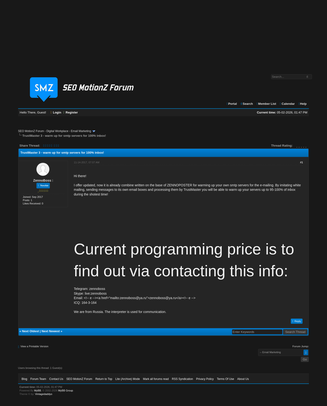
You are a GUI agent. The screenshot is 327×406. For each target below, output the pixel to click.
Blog (24, 379)
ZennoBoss (42, 180)
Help (302, 103)
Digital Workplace (57, 131)
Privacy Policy (205, 379)
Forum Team (38, 379)
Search (246, 103)
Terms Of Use (225, 379)
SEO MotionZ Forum (31, 131)
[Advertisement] (164, 35)
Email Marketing (81, 131)
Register (70, 112)
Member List (266, 103)
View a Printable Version (34, 346)
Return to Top (103, 379)
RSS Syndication (182, 379)
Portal (231, 103)
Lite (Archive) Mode (127, 379)
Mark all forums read (156, 379)
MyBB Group (65, 390)
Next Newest (51, 331)
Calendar (287, 103)
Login (56, 112)
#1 (301, 162)
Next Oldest (30, 331)
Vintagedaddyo (43, 394)
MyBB (37, 390)
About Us (243, 379)
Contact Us (56, 379)
